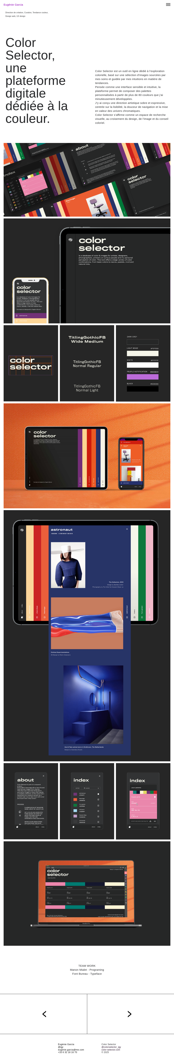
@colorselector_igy (111, 1047)
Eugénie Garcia (13, 4)
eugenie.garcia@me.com (71, 1050)
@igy (60, 1047)
